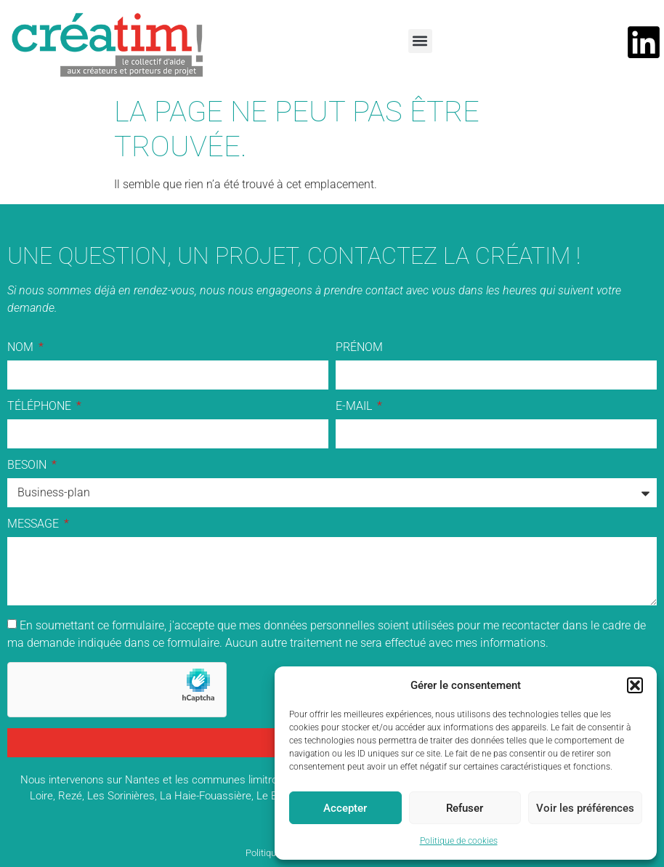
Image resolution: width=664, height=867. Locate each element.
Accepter (345, 808)
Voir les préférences (585, 808)
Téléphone (40, 406)
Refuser (464, 808)
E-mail (355, 406)
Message (34, 524)
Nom (21, 348)
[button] (635, 685)
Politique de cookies (459, 841)
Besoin (28, 465)
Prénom (359, 348)
